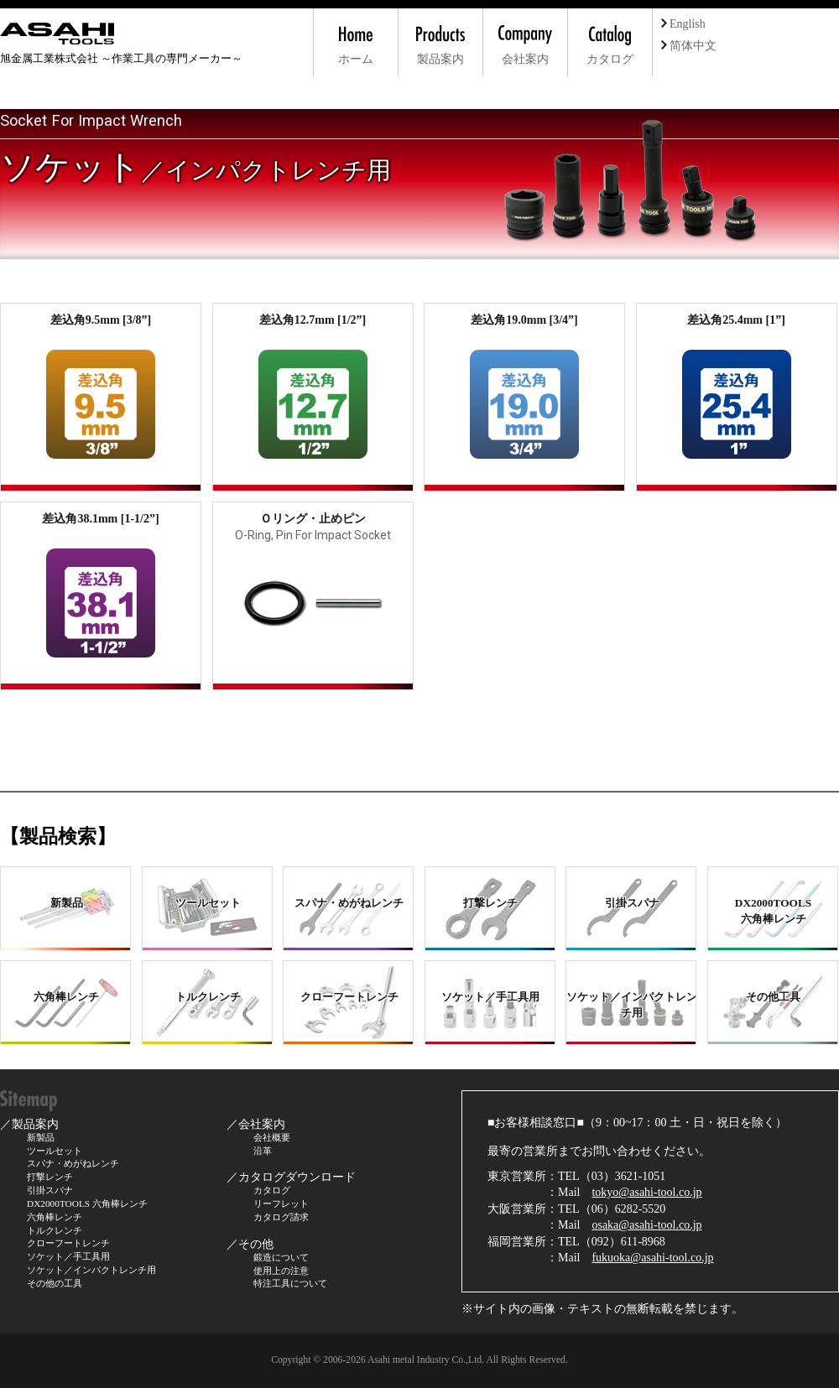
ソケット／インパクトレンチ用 (91, 1270)
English (683, 24)
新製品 (41, 1137)
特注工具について (290, 1283)
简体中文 (689, 45)
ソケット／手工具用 (68, 1256)
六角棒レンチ (54, 1217)
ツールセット (54, 1151)
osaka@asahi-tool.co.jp (646, 1225)
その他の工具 (54, 1283)
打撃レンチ (50, 1177)
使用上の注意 (281, 1271)
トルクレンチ (54, 1230)
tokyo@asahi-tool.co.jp (646, 1192)
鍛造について (281, 1257)
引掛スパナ (50, 1190)
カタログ (271, 1190)
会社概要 (271, 1137)
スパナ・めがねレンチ (73, 1163)
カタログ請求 (281, 1217)
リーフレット (281, 1203)
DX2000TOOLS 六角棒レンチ (87, 1203)
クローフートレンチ (68, 1243)
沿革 (262, 1151)
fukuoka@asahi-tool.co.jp (652, 1257)
